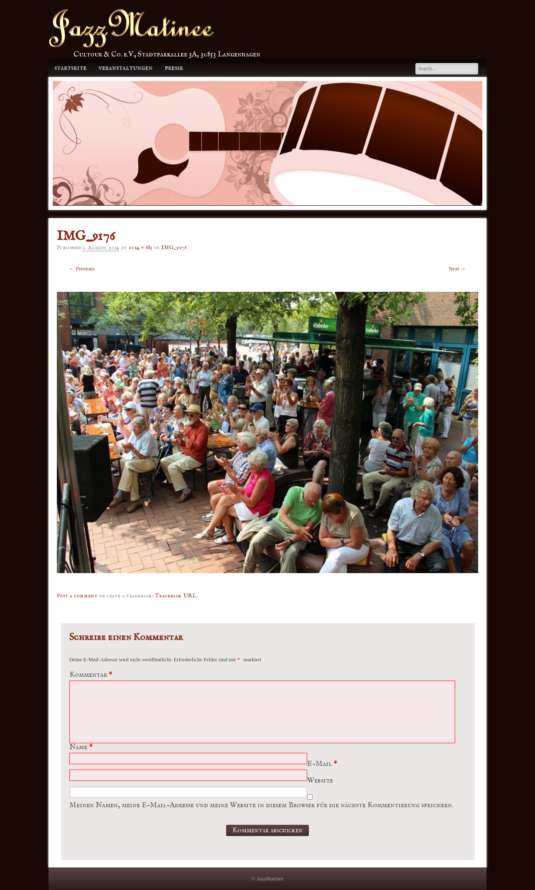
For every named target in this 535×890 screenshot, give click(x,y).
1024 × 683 (141, 247)
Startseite (70, 68)
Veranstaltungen (126, 68)
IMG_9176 (174, 247)
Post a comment (77, 595)
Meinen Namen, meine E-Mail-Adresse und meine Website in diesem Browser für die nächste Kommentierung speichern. (261, 805)
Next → (457, 269)
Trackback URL (175, 595)
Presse (174, 68)
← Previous (82, 269)
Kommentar (92, 675)
